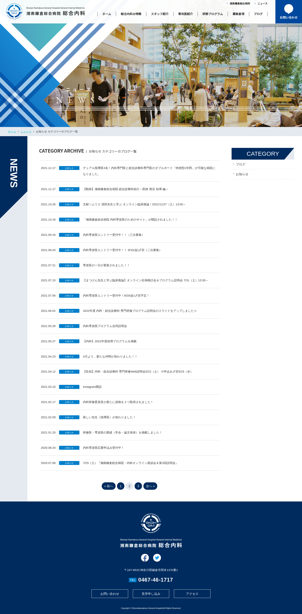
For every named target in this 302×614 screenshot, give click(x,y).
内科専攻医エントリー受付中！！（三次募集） (114, 237)
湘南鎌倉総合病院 (240, 3)
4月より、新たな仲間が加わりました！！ (110, 359)
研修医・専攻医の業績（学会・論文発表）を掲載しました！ (122, 435)
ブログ (258, 14)
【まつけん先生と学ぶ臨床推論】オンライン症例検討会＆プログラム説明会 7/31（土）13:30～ (145, 283)
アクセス (192, 593)
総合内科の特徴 (131, 14)
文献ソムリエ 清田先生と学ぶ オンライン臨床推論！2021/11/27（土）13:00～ (134, 207)
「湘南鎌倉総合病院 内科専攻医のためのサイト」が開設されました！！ (130, 222)
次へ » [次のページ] (150, 489)
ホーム (106, 14)
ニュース (263, 3)
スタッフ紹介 (160, 14)
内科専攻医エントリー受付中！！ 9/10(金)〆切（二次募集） (122, 252)
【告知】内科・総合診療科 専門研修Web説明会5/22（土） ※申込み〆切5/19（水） (138, 374)
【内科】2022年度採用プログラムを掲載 (109, 344)
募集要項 (238, 14)
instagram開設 (92, 389)
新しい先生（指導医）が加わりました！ (109, 420)
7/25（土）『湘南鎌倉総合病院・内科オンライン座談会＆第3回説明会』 (130, 465)
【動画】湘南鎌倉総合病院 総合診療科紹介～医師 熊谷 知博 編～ (125, 192)
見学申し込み (151, 593)
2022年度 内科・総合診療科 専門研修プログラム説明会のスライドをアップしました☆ (140, 313)
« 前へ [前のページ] (108, 489)
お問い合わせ (109, 593)
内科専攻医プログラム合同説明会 (105, 328)
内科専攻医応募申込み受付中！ (103, 450)
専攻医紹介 (185, 14)
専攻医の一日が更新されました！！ (106, 268)
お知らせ (69, 171)
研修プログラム (212, 14)
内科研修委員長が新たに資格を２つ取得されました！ (118, 404)
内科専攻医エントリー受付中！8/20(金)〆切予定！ (116, 298)
